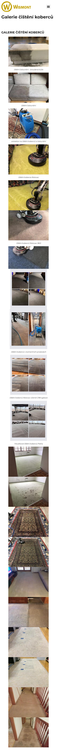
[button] (48, 6)
